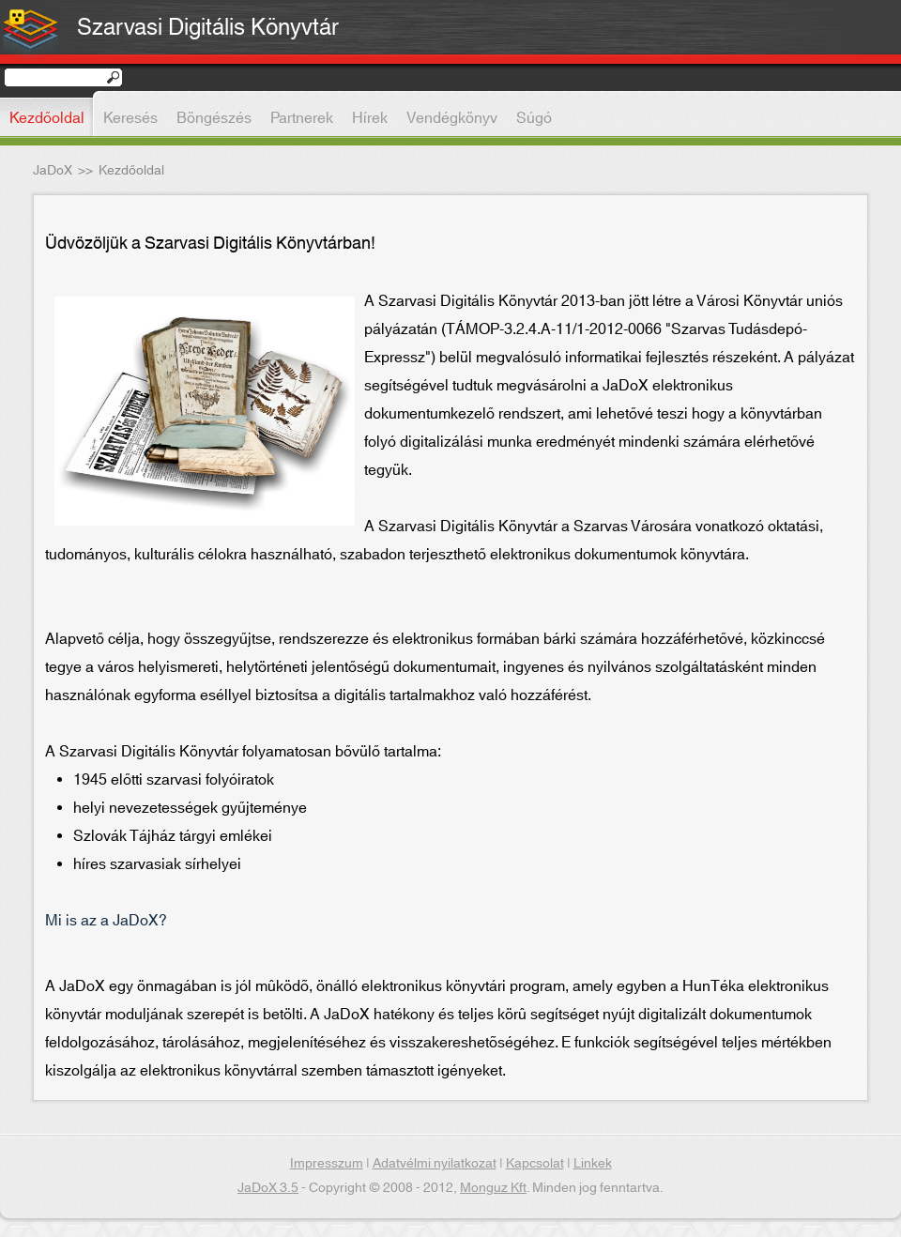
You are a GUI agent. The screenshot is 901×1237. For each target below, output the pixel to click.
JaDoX (52, 171)
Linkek (592, 1164)
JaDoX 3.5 (267, 1188)
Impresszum (326, 1164)
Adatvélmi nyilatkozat (434, 1164)
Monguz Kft (493, 1188)
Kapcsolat (535, 1164)
